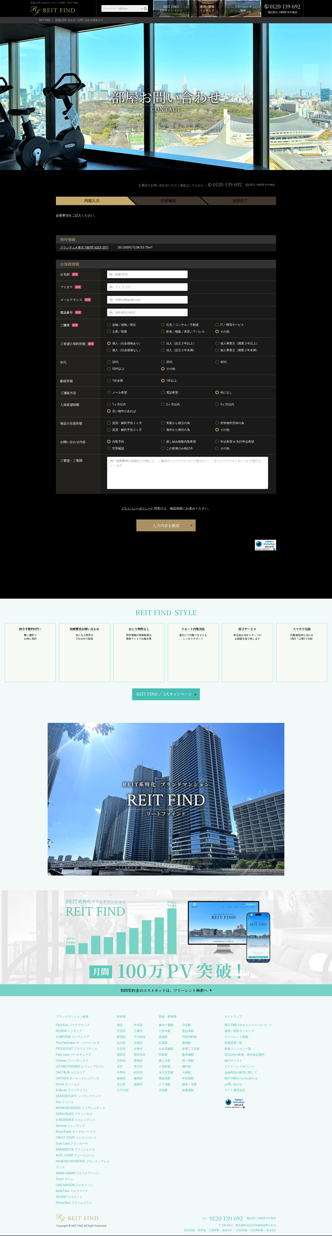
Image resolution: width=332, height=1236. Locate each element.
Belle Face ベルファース (72, 1191)
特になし (223, 392)
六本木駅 (165, 1031)
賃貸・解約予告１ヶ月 (124, 423)
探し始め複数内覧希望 (178, 441)
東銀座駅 (165, 1078)
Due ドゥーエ (65, 1102)
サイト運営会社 (234, 1090)
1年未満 (115, 380)
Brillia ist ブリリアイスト (72, 1090)
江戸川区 (123, 1090)
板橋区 (121, 1078)
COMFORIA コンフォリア (72, 1037)
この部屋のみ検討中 (177, 448)
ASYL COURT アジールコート (75, 1155)
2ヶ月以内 (170, 404)
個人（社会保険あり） (124, 343)
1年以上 (169, 380)
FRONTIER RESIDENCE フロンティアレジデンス (83, 1164)
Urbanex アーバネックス (72, 1061)
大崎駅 (186, 1072)
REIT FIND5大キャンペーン (164, 694)
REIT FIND (44, 20)
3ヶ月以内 (224, 404)
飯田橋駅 (188, 1055)
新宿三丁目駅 (191, 1049)
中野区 (121, 1072)
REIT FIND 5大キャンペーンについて (248, 1025)
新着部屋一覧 (233, 1043)
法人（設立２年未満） (178, 350)
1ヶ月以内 (116, 404)
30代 (167, 362)
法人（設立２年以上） (178, 343)
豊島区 (138, 1061)
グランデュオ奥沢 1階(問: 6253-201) (84, 247)
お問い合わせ (233, 1084)
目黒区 (138, 1043)
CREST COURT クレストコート (76, 1138)
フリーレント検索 (236, 1037)
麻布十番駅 (166, 1025)
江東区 (138, 1031)
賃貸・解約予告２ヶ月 (124, 429)
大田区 (121, 1061)
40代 (221, 362)
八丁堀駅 (165, 1084)
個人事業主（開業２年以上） (237, 343)
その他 (222, 331)
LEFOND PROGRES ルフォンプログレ (80, 1067)
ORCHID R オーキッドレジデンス (77, 1078)
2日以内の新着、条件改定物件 (244, 1055)
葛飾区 (138, 1084)
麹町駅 (186, 1067)
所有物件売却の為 (229, 423)
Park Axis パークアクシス (73, 1025)
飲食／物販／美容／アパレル (183, 331)
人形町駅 (165, 1067)
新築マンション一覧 (237, 1049)
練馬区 (138, 1078)
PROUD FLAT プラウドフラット (76, 1049)
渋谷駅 (186, 1025)
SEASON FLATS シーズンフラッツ (78, 1096)
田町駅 (163, 1055)
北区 (120, 1067)
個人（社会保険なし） (124, 350)
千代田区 (140, 1037)
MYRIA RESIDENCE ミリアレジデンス (80, 1108)
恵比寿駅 (188, 1031)
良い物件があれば (121, 411)
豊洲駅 (186, 1043)
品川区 (121, 1043)
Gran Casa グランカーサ (72, 1144)
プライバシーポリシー (136, 508)
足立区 (121, 1084)
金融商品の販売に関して (240, 1072)
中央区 (138, 1025)
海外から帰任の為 (175, 429)
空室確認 (115, 448)
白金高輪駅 (166, 1049)
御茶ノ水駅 (189, 1084)
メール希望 (117, 392)
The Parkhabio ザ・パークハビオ (78, 1043)
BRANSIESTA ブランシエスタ (75, 1150)
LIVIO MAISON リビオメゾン (74, 1185)
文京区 (121, 1049)
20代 (113, 362)
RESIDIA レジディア (69, 1031)
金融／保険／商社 (121, 324)
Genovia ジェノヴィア (70, 1126)
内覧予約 (115, 441)
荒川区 (138, 1067)
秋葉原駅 (188, 1090)
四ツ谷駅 (188, 1061)
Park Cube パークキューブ (73, 1055)
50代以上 (116, 368)
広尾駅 (163, 1043)
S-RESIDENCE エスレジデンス (75, 1120)
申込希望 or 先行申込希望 (234, 441)
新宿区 (121, 1037)
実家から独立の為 (175, 423)
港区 (120, 1025)
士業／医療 (117, 331)
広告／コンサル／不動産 (180, 324)
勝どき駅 (165, 1061)
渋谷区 (121, 1031)
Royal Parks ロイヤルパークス (76, 1132)
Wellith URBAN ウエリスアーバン (78, 1173)
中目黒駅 (188, 1078)
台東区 (138, 1049)
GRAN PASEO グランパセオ (74, 1114)
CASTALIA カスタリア (70, 1072)
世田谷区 (140, 1055)
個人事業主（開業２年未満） (237, 350)
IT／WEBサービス (229, 324)
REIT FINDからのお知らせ (241, 1078)
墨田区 (121, 1055)
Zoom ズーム (64, 1179)
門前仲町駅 (189, 1037)
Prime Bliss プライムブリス (74, 1203)
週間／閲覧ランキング (239, 1031)
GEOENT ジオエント (69, 1197)
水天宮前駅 (166, 1072)
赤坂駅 (163, 1037)
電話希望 (169, 392)
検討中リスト (233, 1061)
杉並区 (138, 1072)
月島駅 (163, 1090)
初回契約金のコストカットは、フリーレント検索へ (164, 990)
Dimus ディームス (68, 1084)
